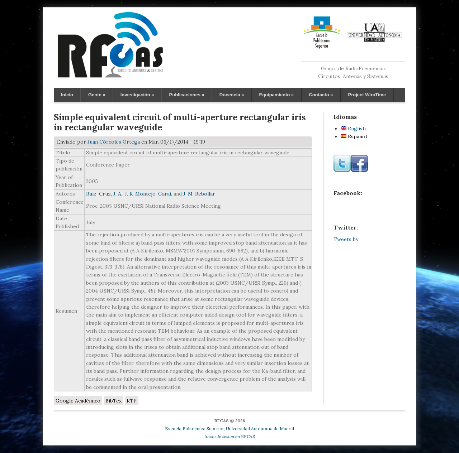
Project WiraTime (367, 94)
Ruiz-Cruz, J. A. (104, 194)
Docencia (231, 94)
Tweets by (345, 239)
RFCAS (229, 436)
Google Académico (78, 400)
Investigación (137, 94)
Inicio (67, 94)
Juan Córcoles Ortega (113, 142)
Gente (96, 94)
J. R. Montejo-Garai (148, 194)
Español (354, 136)
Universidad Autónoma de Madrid (260, 428)
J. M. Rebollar (199, 194)
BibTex (113, 400)
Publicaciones (186, 94)
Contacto (321, 94)
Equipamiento (276, 94)
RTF (132, 400)
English (353, 128)
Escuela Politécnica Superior (194, 428)
